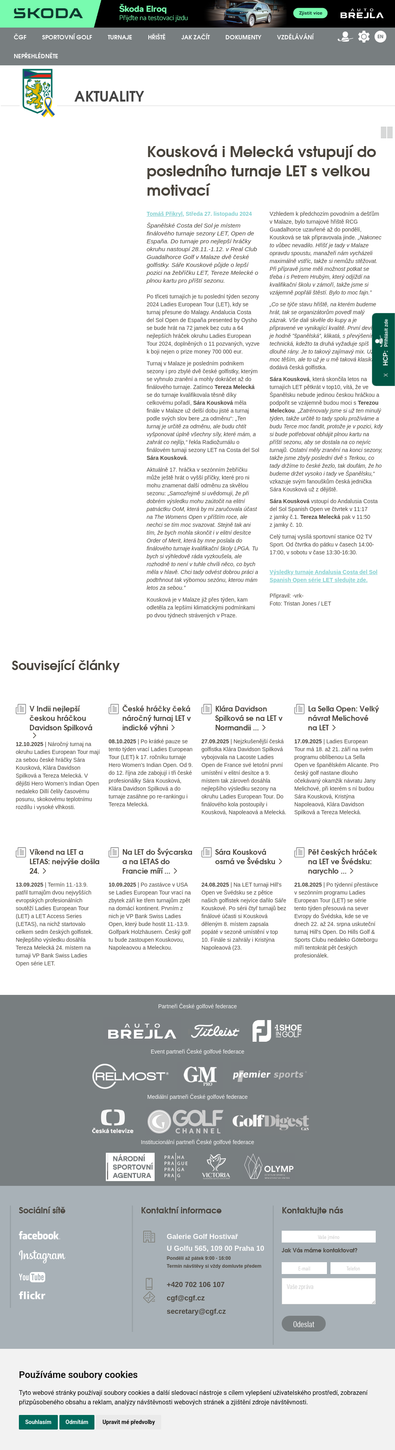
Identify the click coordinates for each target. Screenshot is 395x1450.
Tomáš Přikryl (165, 214)
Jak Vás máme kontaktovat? (320, 1250)
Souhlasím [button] (38, 1422)
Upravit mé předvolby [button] (128, 1422)
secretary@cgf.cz (196, 1311)
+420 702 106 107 (196, 1285)
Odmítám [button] (77, 1422)
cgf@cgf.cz (186, 1298)
